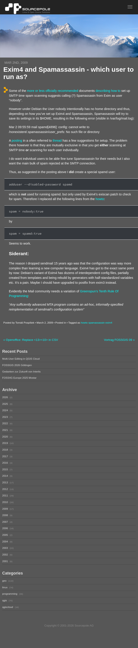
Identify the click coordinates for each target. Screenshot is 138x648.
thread (57, 140)
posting (17, 140)
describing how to (108, 91)
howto (100, 199)
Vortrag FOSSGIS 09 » (119, 339)
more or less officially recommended (52, 91)
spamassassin (96, 322)
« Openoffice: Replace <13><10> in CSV (30, 339)
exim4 (108, 322)
